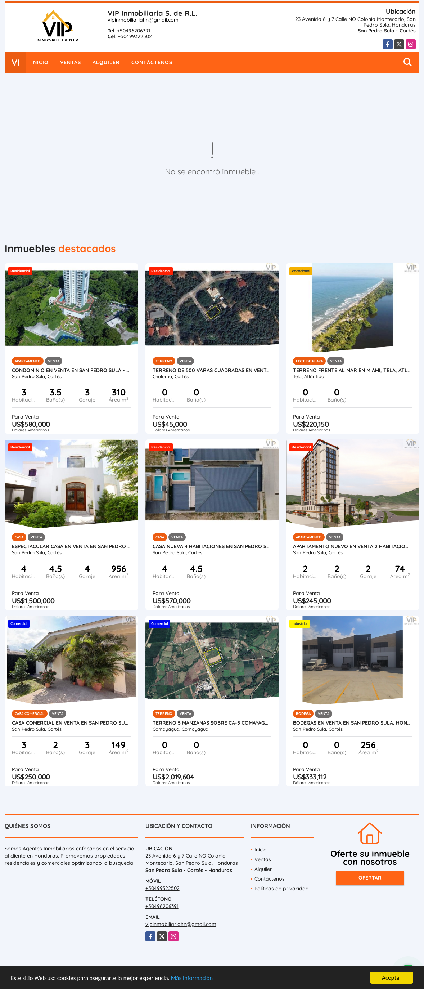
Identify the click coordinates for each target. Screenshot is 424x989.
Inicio (40, 62)
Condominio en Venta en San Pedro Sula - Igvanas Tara (71, 370)
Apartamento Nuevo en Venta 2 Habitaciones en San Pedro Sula (352, 546)
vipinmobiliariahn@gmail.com (143, 20)
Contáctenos (151, 62)
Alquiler (106, 62)
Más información (192, 981)
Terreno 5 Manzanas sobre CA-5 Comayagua (212, 723)
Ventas (70, 62)
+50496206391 (133, 30)
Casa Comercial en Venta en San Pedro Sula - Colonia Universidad (71, 723)
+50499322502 (135, 36)
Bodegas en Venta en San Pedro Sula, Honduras (352, 723)
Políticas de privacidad (281, 888)
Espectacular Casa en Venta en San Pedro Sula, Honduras (71, 546)
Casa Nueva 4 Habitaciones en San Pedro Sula (212, 546)
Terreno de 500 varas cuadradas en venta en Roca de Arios (212, 370)
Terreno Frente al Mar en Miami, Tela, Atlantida (352, 370)
